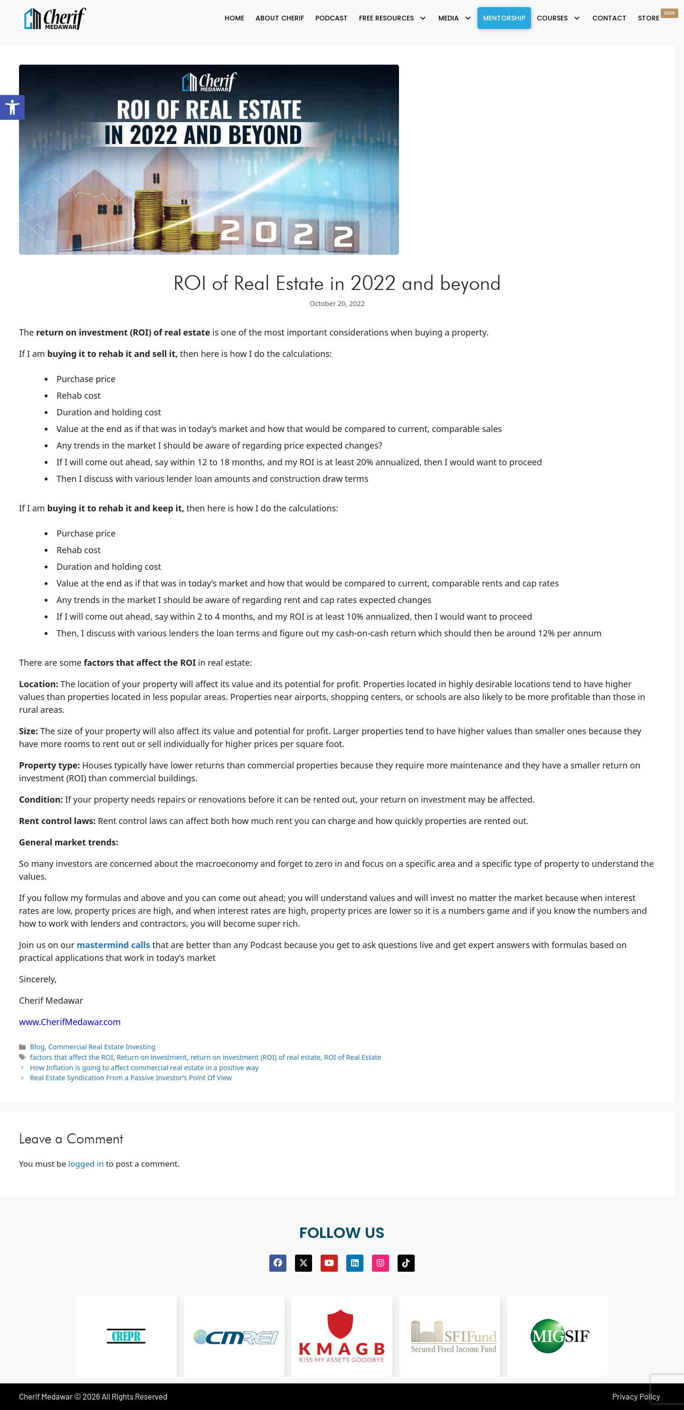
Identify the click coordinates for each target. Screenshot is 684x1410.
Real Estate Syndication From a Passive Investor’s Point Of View (131, 1077)
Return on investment (152, 1057)
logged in (86, 1163)
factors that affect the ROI (71, 1057)
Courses (559, 18)
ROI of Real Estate (352, 1057)
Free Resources (393, 18)
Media (455, 18)
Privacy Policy (636, 1396)
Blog (37, 1046)
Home (234, 18)
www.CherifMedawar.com (70, 1021)
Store (658, 16)
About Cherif (280, 18)
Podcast (331, 18)
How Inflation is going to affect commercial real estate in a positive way (144, 1067)
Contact (609, 18)
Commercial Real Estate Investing (101, 1046)
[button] (12, 107)
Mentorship (504, 18)
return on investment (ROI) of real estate (255, 1057)
